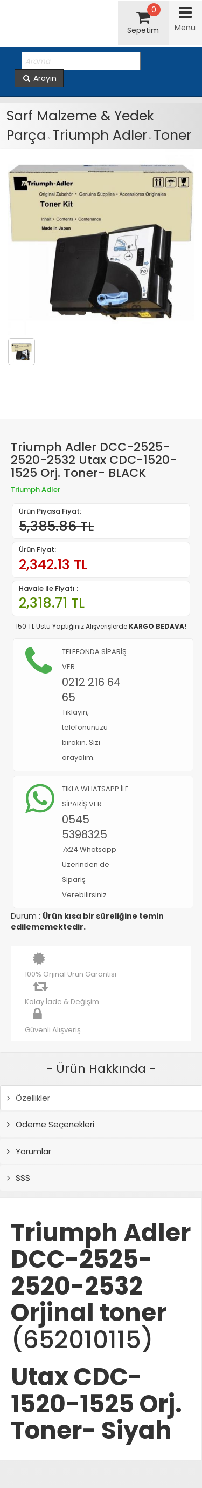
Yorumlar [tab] (29, 1151)
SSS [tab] (18, 1177)
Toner (172, 135)
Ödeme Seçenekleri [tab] (50, 1124)
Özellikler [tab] (28, 1097)
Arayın (39, 78)
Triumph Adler (99, 135)
